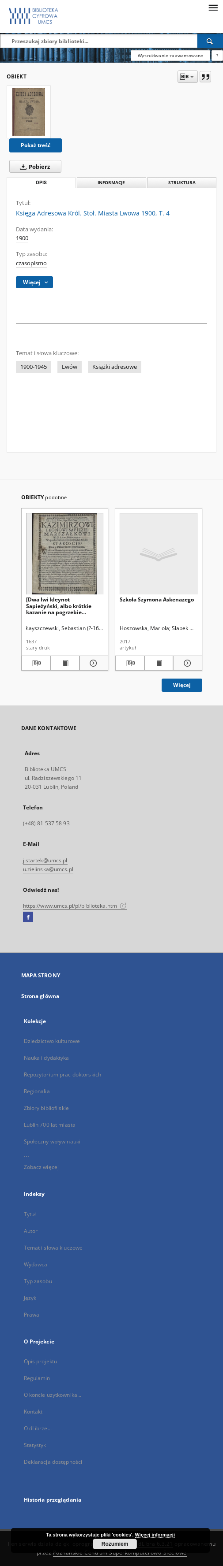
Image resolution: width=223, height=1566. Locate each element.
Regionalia (37, 1091)
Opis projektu (40, 1361)
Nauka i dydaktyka (46, 1057)
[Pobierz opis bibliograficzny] (36, 663)
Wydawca (36, 1264)
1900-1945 (33, 367)
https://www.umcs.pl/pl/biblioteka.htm (75, 905)
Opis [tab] (41, 183)
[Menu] (213, 7)
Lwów (69, 367)
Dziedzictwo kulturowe (52, 1041)
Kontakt (33, 1411)
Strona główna (40, 996)
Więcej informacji (155, 1534)
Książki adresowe (114, 367)
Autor (31, 1231)
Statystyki (36, 1445)
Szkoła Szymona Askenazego (157, 599)
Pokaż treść (35, 145)
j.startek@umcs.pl (45, 860)
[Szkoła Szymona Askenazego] (158, 554)
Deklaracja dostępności (53, 1462)
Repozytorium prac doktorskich (62, 1074)
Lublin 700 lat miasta (50, 1124)
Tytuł (30, 1214)
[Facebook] (28, 917)
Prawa (32, 1314)
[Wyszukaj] (210, 41)
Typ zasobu (38, 1281)
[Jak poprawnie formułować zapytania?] (217, 55)
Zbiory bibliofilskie (46, 1108)
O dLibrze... (38, 1428)
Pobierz (33, 166)
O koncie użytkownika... (53, 1395)
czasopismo (31, 263)
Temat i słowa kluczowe (53, 1247)
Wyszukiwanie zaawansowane (170, 55)
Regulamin (37, 1378)
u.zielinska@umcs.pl (48, 869)
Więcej (182, 685)
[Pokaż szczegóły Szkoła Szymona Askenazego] (186, 663)
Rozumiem (115, 1544)
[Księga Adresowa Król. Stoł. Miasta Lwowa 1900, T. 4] (28, 112)
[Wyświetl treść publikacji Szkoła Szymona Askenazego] (159, 663)
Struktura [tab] (182, 183)
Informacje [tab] (111, 183)
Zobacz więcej (41, 1167)
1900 (22, 238)
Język (30, 1298)
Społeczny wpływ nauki (52, 1141)
